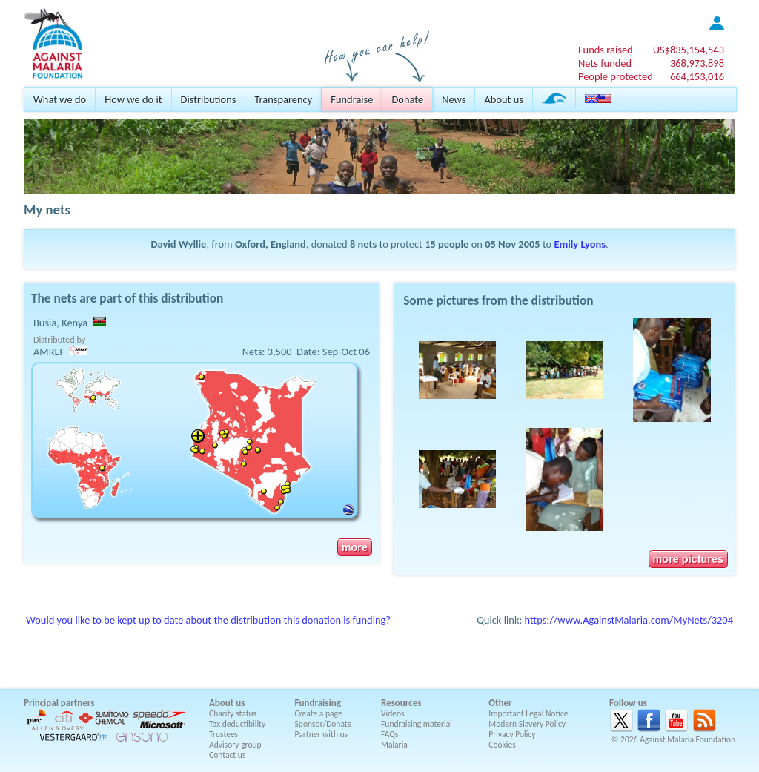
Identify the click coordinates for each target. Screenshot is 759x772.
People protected (615, 76)
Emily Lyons (579, 244)
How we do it (133, 99)
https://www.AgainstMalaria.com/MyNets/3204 (629, 620)
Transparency (283, 99)
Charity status (232, 713)
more (355, 547)
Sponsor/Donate (323, 724)
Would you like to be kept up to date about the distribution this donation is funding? (208, 620)
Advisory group (235, 744)
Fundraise (352, 99)
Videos (393, 713)
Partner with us (321, 734)
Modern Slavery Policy (527, 724)
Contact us (227, 755)
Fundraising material (416, 724)
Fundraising (318, 702)
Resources (401, 702)
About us (503, 99)
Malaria (394, 744)
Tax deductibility (237, 724)
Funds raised (605, 49)
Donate (407, 99)
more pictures (688, 559)
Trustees (223, 734)
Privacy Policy (511, 734)
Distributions (208, 99)
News (453, 99)
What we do (59, 99)
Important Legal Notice (528, 713)
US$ (688, 49)
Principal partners (59, 702)
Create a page (318, 713)
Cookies (502, 744)
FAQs (390, 734)
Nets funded (605, 63)
